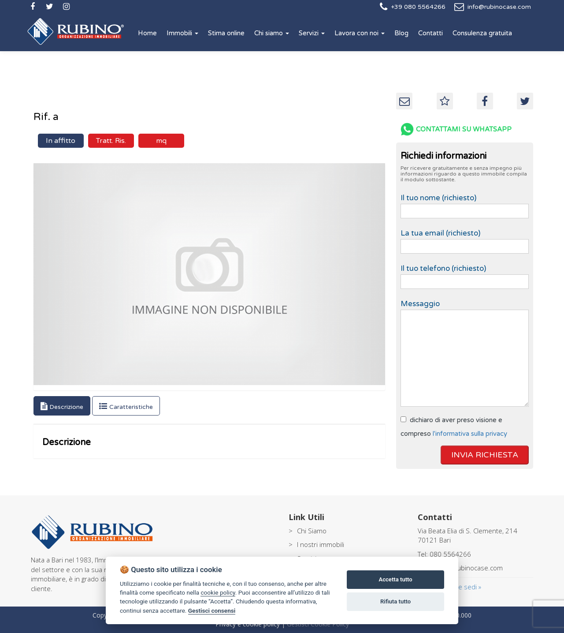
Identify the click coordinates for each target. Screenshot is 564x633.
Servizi (312, 33)
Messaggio (465, 353)
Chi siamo (271, 33)
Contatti (430, 33)
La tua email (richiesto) (465, 239)
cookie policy (217, 592)
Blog (401, 33)
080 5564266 (450, 554)
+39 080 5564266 (418, 7)
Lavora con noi (359, 33)
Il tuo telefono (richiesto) (465, 274)
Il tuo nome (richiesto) (465, 203)
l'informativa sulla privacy (470, 434)
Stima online (226, 33)
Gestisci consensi (211, 610)
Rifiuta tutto (395, 601)
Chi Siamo (312, 530)
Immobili (182, 33)
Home (147, 33)
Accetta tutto (395, 579)
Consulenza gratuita (482, 33)
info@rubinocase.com (499, 7)
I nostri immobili (320, 544)
